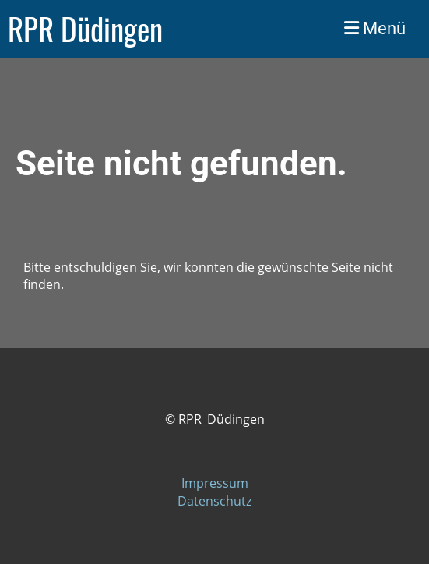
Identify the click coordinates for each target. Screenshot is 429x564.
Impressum (214, 483)
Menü (375, 28)
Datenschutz (214, 500)
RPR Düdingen (85, 29)
